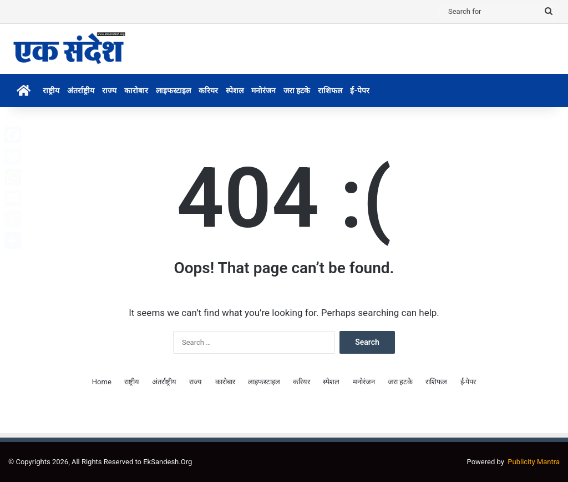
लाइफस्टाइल (173, 90)
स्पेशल (235, 90)
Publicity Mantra (534, 462)
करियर (208, 90)
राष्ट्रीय (51, 90)
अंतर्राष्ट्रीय (80, 90)
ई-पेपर (359, 90)
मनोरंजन (263, 90)
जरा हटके (296, 90)
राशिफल (330, 90)
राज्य (109, 90)
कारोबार (136, 90)
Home (101, 382)
